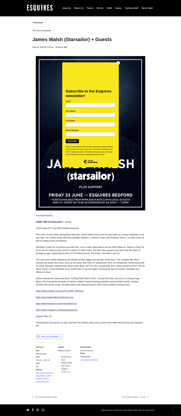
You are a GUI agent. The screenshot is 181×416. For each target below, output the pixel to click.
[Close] (118, 63)
